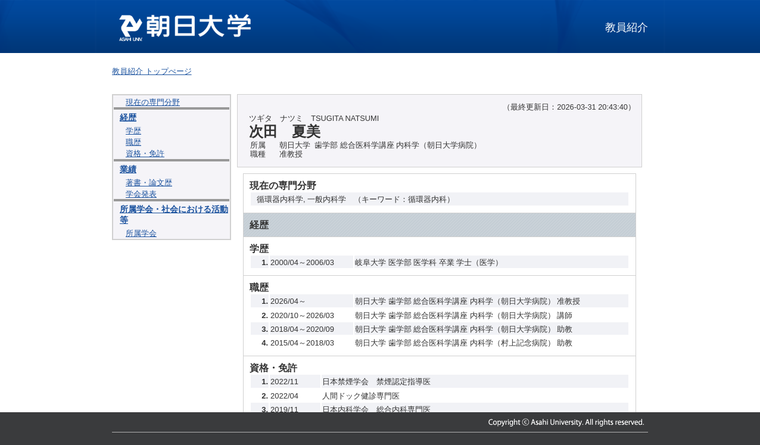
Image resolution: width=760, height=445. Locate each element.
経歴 (128, 117)
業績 (128, 169)
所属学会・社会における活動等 (174, 214)
